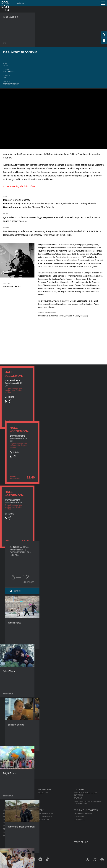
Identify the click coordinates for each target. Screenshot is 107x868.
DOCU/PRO (43, 793)
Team (5, 820)
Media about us (45, 813)
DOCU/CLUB (79, 816)
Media (41, 810)
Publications (9, 793)
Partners (7, 823)
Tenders (7, 829)
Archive (7, 835)
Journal (7, 790)
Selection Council (12, 816)
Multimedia (43, 820)
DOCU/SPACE (79, 820)
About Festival (11, 810)
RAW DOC (78, 798)
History (7, 832)
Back (5, 43)
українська (20, 3)
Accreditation (45, 816)
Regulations (9, 813)
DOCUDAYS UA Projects (86, 810)
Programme (44, 790)
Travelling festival (83, 813)
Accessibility (9, 826)
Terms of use (81, 842)
